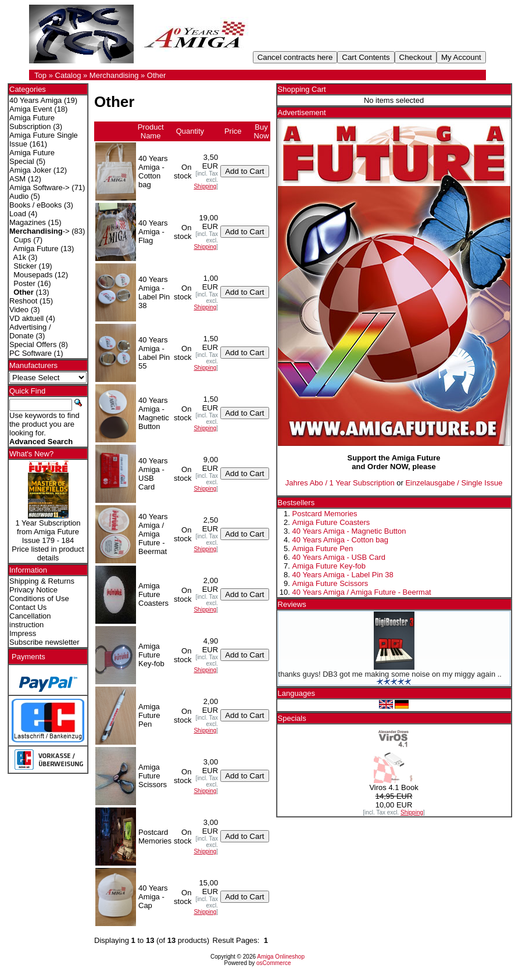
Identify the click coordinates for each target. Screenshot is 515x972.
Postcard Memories (324, 513)
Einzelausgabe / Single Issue (453, 482)
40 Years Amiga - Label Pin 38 (343, 574)
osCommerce (273, 963)
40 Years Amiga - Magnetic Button (349, 531)
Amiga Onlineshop (281, 956)
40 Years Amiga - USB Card (338, 557)
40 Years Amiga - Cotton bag (340, 539)
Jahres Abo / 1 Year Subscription (340, 482)
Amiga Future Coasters (331, 522)
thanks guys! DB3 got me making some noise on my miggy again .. (390, 674)
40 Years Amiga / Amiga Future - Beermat (361, 592)
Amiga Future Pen (322, 548)
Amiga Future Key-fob (329, 566)
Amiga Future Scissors (330, 583)
